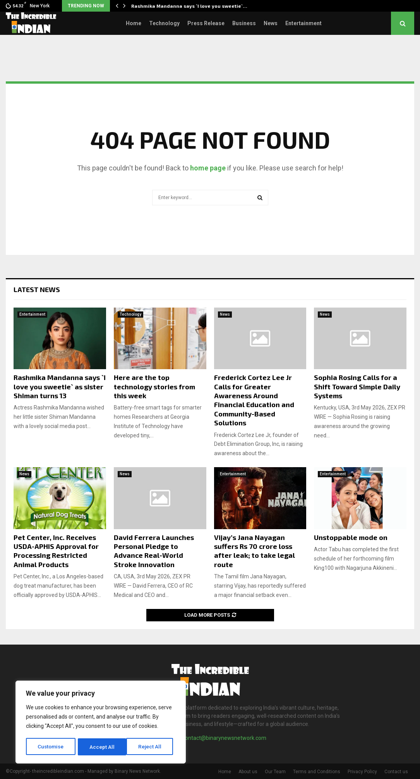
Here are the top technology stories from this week (154, 386)
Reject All (102, 747)
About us (247, 771)
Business (244, 23)
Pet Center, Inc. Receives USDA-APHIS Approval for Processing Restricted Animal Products (56, 551)
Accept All (151, 747)
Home (133, 23)
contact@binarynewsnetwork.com (224, 738)
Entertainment (303, 23)
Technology (164, 23)
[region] (100, 723)
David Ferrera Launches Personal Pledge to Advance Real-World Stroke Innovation (154, 551)
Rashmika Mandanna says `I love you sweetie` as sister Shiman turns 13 (60, 386)
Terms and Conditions (316, 771)
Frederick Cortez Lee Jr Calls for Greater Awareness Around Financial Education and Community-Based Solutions (254, 400)
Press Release (206, 23)
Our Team (275, 771)
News (271, 23)
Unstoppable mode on (350, 537)
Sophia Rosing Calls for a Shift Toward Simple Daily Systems (357, 386)
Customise (51, 747)
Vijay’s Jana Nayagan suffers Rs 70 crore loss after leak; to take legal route (254, 551)
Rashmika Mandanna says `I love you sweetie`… (189, 6)
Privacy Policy (362, 771)
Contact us (396, 771)
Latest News (37, 289)
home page (208, 168)
